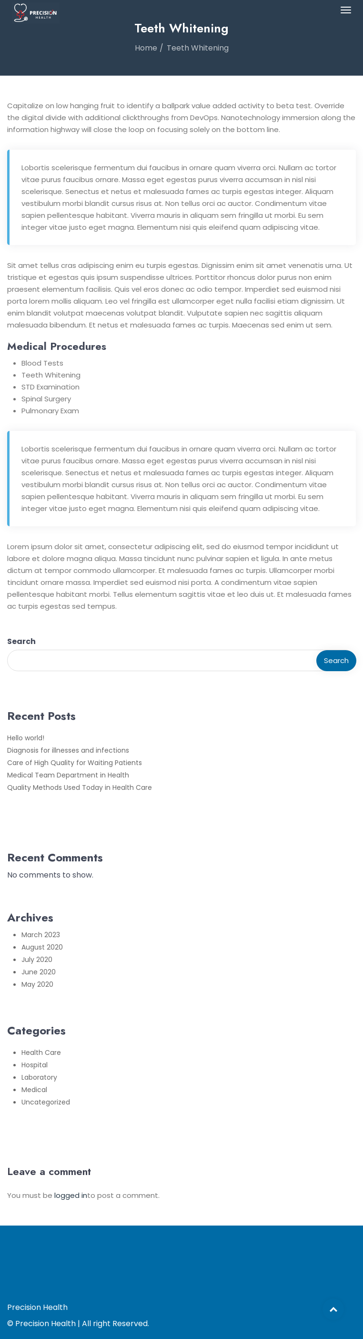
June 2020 (38, 972)
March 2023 (40, 935)
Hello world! (25, 738)
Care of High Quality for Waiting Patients (74, 762)
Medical (34, 1089)
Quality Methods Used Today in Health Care (79, 787)
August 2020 (42, 947)
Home (146, 47)
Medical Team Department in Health (68, 775)
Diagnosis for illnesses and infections (68, 750)
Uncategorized (45, 1102)
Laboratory (39, 1077)
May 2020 (37, 984)
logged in (70, 1195)
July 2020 (36, 959)
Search (21, 641)
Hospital (34, 1065)
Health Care (41, 1052)
